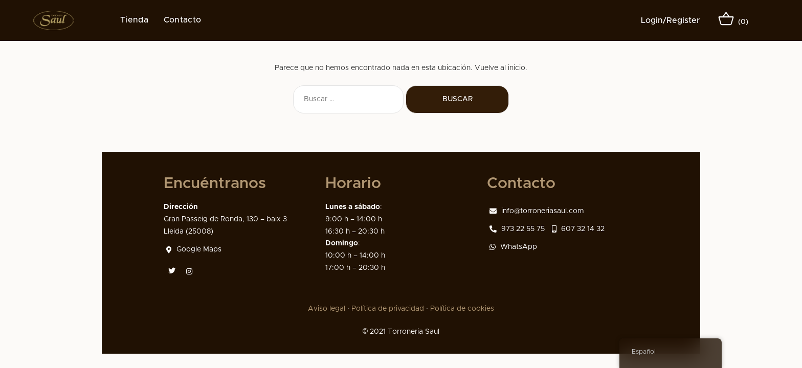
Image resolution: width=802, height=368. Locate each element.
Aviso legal (326, 308)
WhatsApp (513, 246)
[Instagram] (188, 271)
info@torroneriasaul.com (536, 211)
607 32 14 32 (578, 229)
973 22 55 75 (517, 229)
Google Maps (193, 249)
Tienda (134, 20)
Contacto (182, 20)
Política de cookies (462, 308)
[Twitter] (171, 271)
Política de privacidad (387, 308)
